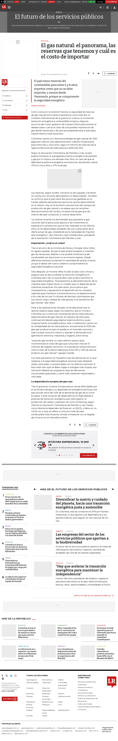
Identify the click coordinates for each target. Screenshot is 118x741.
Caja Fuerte (46, 682)
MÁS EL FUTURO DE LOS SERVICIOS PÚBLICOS (92, 595)
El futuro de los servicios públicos (59, 16)
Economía (62, 688)
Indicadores (30, 702)
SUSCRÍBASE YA (88, 455)
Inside (60, 702)
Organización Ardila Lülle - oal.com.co (107, 729)
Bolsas (8, 526)
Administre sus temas (12, 117)
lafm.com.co (93, 731)
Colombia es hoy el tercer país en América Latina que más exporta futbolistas (16, 548)
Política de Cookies (85, 704)
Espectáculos (23, 646)
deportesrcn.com (21, 733)
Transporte (62, 625)
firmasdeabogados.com (66, 728)
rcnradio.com (67, 731)
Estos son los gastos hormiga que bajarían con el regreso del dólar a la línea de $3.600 (16, 532)
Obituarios (46, 705)
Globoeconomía (64, 696)
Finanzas (29, 696)
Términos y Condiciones (87, 696)
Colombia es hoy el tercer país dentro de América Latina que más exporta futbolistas (27, 632)
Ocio (60, 705)
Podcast (29, 710)
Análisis (60, 680)
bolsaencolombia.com (86, 728)
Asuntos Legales (32, 682)
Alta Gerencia (47, 680)
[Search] (100, 7)
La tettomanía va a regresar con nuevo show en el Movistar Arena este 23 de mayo (27, 653)
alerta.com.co (7, 733)
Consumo (30, 688)
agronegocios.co (27, 728)
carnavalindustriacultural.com (37, 731)
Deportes (9, 542)
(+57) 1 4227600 (8, 691)
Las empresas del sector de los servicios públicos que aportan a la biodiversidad (82, 538)
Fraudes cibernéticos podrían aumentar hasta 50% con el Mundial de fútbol (105, 653)
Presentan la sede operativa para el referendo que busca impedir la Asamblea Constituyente (106, 634)
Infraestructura (47, 702)
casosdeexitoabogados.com (12, 731)
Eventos (61, 694)
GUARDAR (109, 73)
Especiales (46, 694)
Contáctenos (83, 690)
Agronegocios (31, 680)
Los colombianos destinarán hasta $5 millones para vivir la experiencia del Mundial (67, 653)
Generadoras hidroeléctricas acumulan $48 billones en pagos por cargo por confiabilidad (16, 565)
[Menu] (9, 7)
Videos (44, 716)
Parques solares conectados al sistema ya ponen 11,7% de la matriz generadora (15, 516)
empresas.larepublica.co (46, 728)
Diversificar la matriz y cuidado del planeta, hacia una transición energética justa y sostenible (83, 503)
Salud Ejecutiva (63, 710)
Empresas (30, 694)
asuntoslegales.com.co (10, 728)
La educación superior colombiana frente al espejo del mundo (15, 579)
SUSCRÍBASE (111, 2)
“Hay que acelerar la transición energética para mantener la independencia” (81, 570)
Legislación (101, 625)
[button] (34, 445)
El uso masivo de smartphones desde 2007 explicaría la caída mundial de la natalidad (16, 500)
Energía (8, 510)
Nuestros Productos (85, 687)
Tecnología (9, 494)
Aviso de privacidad (85, 693)
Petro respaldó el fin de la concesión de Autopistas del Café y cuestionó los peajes (67, 631)
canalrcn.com (55, 731)
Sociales (29, 716)
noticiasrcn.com (81, 731)
